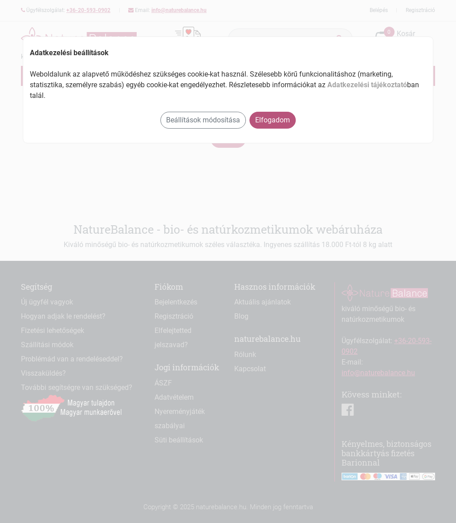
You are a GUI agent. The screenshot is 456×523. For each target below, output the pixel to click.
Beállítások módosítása (203, 120)
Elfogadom (272, 120)
